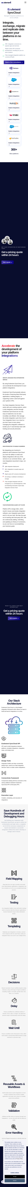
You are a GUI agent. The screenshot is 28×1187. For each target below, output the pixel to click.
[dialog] (14, 1162)
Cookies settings (15, 1172)
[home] (6, 2)
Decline (15, 1180)
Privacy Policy (19, 1158)
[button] (25, 2)
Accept (14, 1176)
